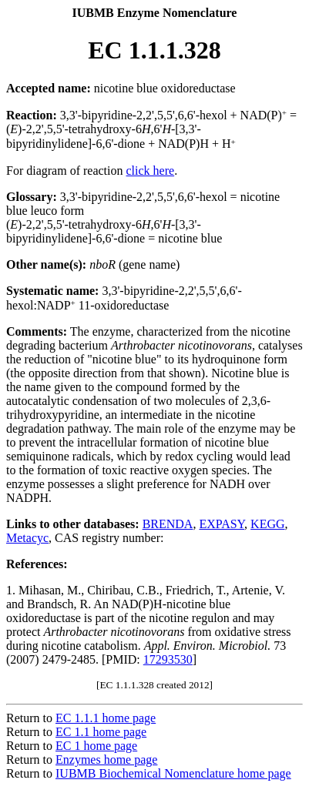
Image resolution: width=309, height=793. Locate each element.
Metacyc (27, 537)
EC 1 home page (96, 745)
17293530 (168, 659)
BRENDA (168, 523)
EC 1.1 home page (100, 731)
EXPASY (221, 523)
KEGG (267, 523)
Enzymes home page (106, 759)
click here (150, 170)
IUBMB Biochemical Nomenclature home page (173, 773)
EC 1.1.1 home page (105, 717)
